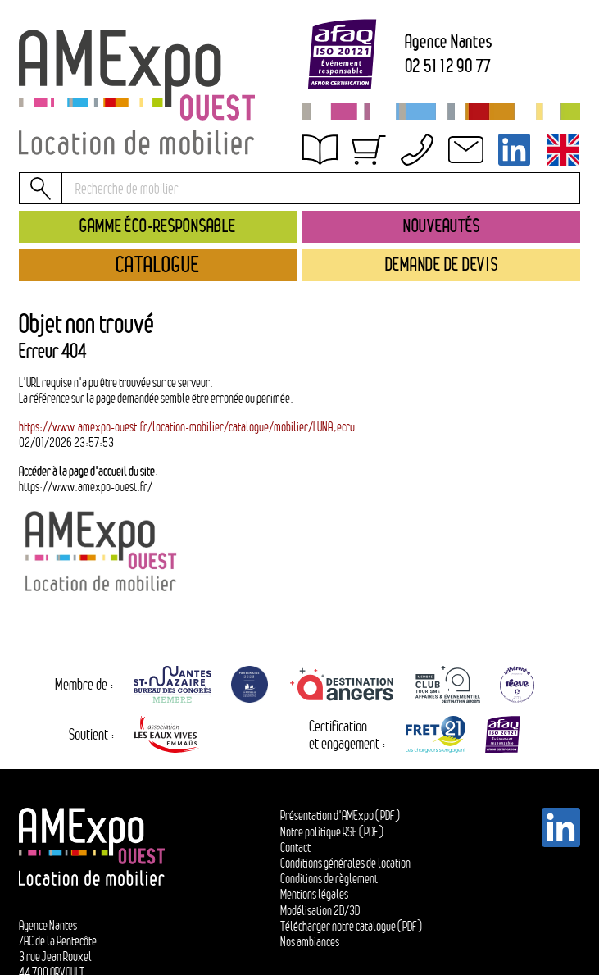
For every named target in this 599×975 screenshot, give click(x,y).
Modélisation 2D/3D (320, 910)
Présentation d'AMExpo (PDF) (340, 815)
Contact (295, 847)
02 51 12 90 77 (448, 66)
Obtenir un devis (356, 157)
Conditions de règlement (329, 878)
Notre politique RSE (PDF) (331, 832)
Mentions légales (314, 894)
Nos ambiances (309, 942)
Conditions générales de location (345, 863)
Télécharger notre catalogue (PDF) (351, 926)
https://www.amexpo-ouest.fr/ (85, 486)
